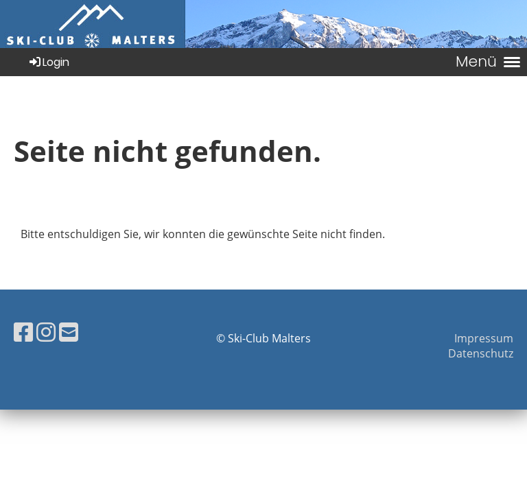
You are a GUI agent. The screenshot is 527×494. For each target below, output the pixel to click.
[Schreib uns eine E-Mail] (68, 331)
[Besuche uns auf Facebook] (23, 331)
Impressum (483, 338)
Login (48, 62)
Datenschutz (480, 353)
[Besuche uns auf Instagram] (46, 331)
